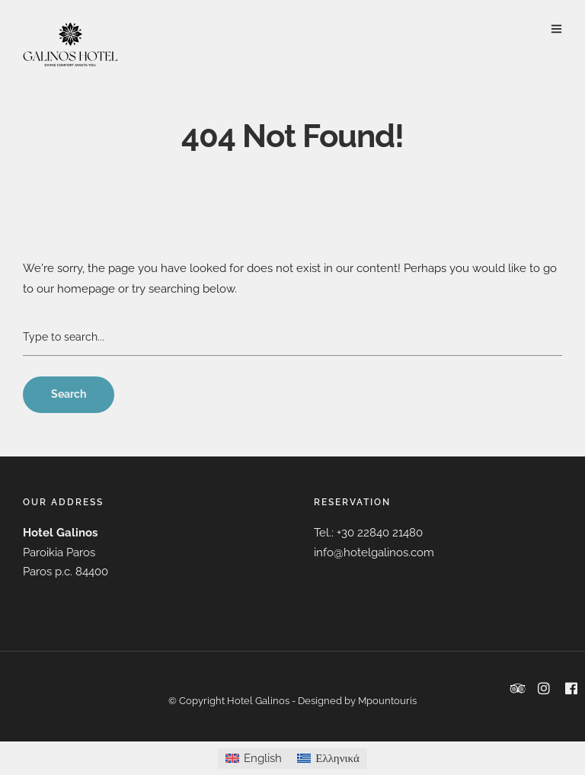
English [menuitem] (263, 758)
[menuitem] (253, 758)
